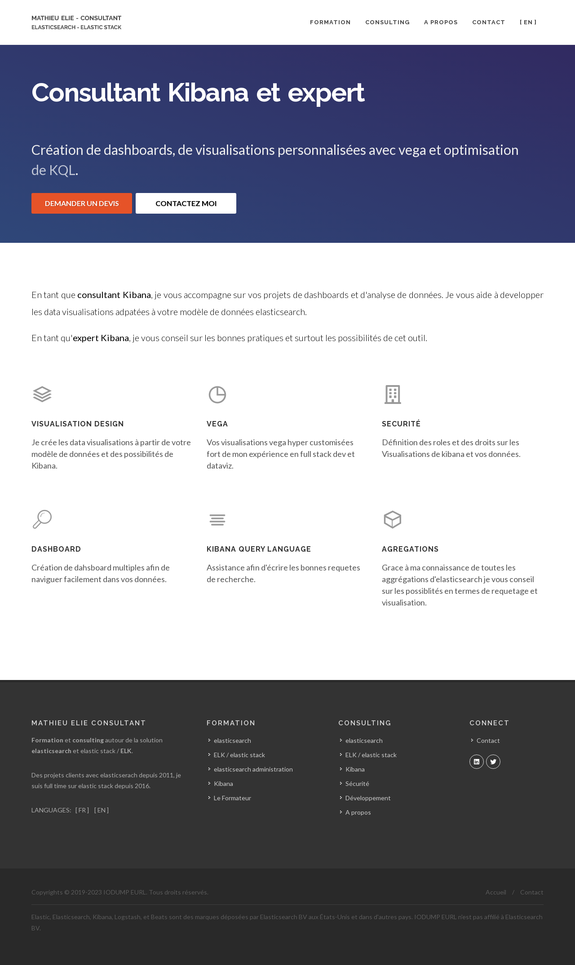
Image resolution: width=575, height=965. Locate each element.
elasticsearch (364, 740)
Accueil (496, 892)
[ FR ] (82, 809)
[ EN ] (101, 809)
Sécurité (357, 783)
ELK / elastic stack (371, 755)
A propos (358, 812)
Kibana (355, 769)
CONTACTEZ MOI (186, 203)
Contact (488, 740)
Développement (368, 798)
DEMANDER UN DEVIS (82, 203)
